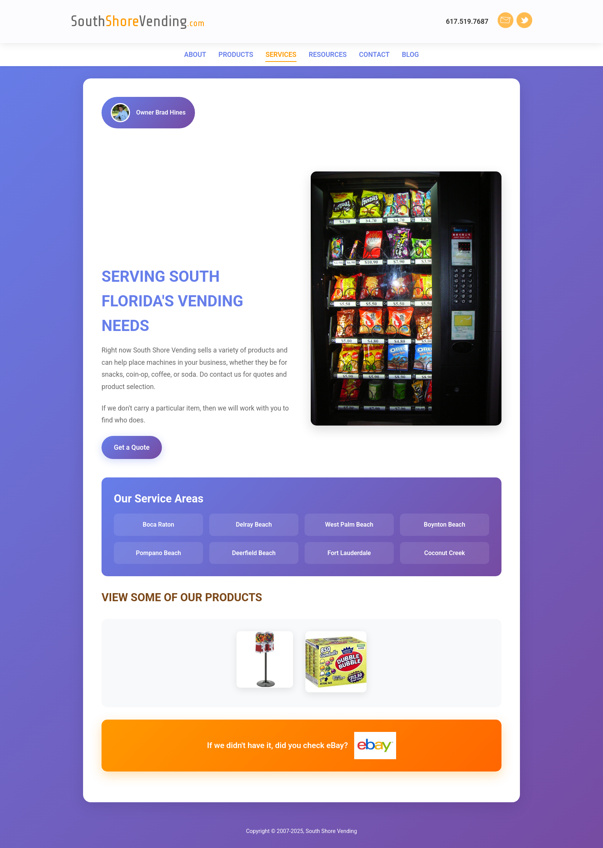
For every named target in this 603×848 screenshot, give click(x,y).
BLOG (410, 54)
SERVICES (280, 54)
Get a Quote (132, 447)
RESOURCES (328, 54)
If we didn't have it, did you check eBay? (301, 745)
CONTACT (374, 54)
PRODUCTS (235, 54)
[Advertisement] (197, 198)
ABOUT (195, 54)
